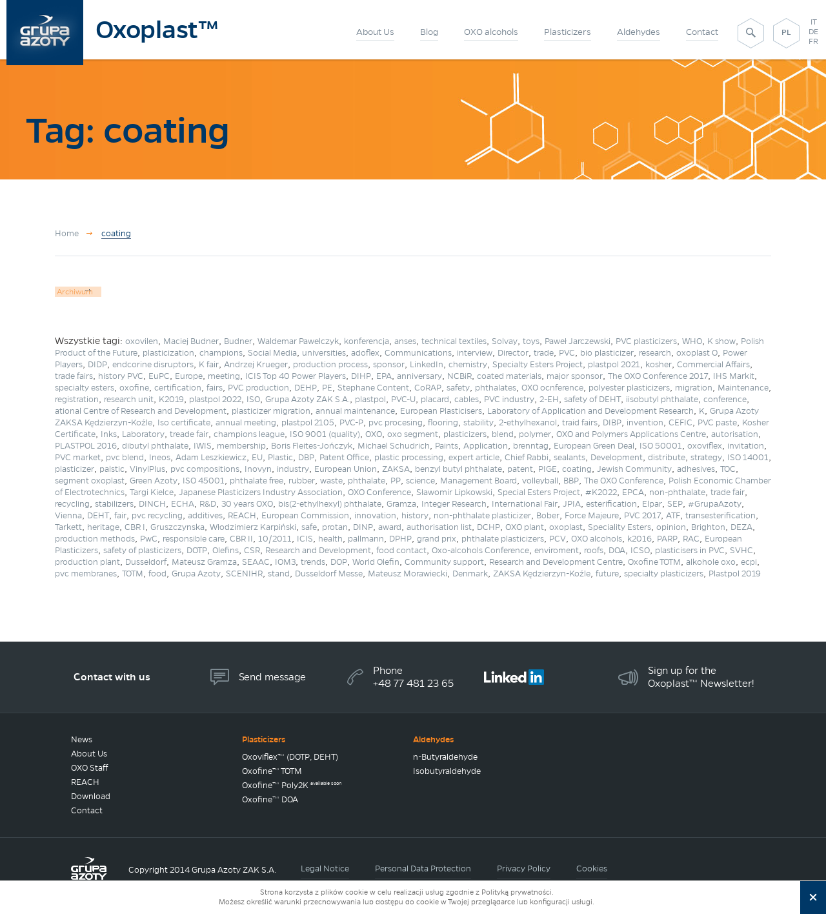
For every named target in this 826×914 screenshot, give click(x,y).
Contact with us (112, 677)
